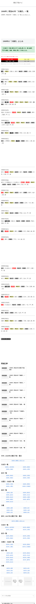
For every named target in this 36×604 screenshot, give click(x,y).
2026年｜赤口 (26, 470)
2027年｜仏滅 (26, 528)
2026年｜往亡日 (9, 460)
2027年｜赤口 (26, 531)
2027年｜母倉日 (9, 496)
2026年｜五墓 (10, 451)
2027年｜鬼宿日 (26, 485)
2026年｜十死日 (9, 442)
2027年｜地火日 (9, 515)
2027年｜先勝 (10, 526)
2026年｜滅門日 (26, 457)
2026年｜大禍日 (26, 455)
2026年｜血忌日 (9, 453)
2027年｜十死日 (9, 502)
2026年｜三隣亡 (9, 444)
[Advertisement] (18, 27)
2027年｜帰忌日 (26, 511)
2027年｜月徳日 (26, 496)
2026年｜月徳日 (26, 436)
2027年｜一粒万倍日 (9, 485)
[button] (33, 554)
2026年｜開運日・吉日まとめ (18, 419)
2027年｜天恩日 (26, 494)
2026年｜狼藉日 (9, 457)
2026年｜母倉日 (9, 436)
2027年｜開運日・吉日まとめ (18, 479)
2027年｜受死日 (26, 502)
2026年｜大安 (10, 470)
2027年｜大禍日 (26, 515)
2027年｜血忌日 (9, 513)
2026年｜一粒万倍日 (9, 425)
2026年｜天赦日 (9, 427)
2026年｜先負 (10, 468)
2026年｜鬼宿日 (26, 425)
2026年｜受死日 (26, 442)
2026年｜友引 (26, 466)
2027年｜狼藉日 (9, 518)
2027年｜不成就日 (26, 505)
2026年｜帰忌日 (26, 451)
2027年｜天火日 (26, 513)
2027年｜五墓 (10, 511)
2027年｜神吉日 (9, 494)
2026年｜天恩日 (26, 433)
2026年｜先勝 (10, 466)
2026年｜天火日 (26, 453)
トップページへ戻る (9, 599)
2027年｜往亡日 (9, 520)
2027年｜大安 (10, 531)
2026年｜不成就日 (26, 444)
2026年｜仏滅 (26, 468)
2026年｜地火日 (9, 455)
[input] (18, 554)
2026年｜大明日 (26, 427)
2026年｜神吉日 (9, 433)
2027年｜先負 (10, 528)
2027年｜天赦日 (9, 488)
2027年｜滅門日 (26, 518)
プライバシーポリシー (27, 599)
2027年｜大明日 (26, 488)
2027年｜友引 (26, 526)
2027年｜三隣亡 (9, 505)
